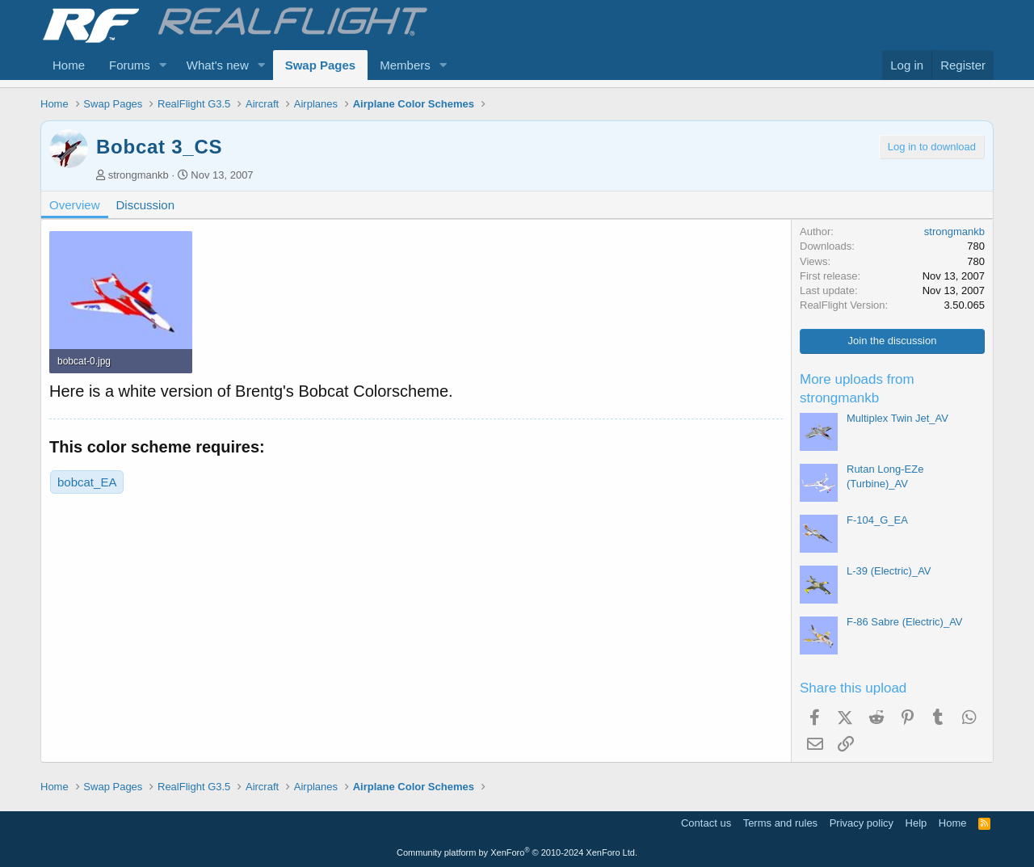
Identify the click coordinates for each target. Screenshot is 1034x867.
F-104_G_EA (877, 520)
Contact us (706, 823)
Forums (129, 65)
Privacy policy (861, 823)
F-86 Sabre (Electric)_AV (905, 622)
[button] (163, 65)
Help (916, 823)
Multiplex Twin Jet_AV (897, 418)
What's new (218, 65)
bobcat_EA (86, 482)
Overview (74, 205)
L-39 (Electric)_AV (889, 571)
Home (69, 65)
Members (405, 65)
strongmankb (138, 175)
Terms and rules (780, 823)
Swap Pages (320, 65)
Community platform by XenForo (517, 852)
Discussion (145, 205)
